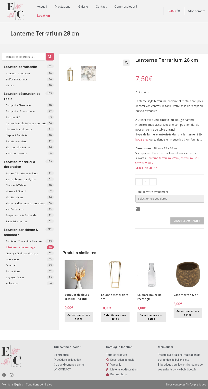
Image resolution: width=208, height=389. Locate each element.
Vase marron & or (186, 295)
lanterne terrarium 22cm (163, 158)
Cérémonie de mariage (20, 247)
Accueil (42, 6)
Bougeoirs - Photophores (21, 111)
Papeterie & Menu (16, 141)
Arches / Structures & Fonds (22, 173)
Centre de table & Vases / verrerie (26, 123)
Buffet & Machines (17, 79)
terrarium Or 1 (190, 158)
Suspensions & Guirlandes (22, 215)
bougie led (142, 139)
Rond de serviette (16, 153)
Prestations (62, 6)
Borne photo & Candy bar (21, 179)
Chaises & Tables (16, 185)
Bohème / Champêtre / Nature (24, 241)
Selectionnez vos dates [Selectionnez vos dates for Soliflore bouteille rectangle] (151, 317)
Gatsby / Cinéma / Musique (22, 253)
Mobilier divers (14, 197)
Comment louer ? (125, 6)
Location (43, 15)
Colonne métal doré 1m (114, 297)
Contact (101, 6)
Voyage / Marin (15, 277)
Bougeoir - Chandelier (19, 105)
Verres (10, 85)
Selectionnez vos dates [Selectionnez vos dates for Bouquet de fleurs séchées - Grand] (79, 317)
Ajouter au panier (187, 221)
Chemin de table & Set (19, 129)
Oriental (10, 265)
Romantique (13, 271)
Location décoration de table (22, 96)
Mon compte (196, 11)
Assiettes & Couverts (18, 73)
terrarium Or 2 (144, 163)
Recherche (50, 57)
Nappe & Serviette (17, 135)
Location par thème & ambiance (21, 232)
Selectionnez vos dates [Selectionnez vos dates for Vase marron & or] (187, 313)
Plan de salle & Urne (18, 147)
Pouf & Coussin (15, 209)
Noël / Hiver (13, 259)
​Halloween (12, 283)
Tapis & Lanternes (16, 221)
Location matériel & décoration (19, 164)
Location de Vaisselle (20, 67)
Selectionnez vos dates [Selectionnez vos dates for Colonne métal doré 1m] (115, 317)
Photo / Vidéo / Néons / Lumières (25, 203)
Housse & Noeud (16, 191)
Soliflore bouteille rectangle (149, 297)
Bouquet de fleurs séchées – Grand (77, 297)
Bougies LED (13, 117)
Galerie (83, 6)
